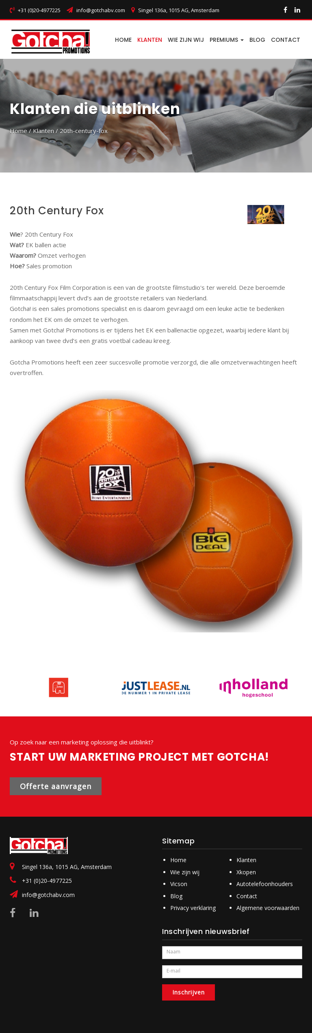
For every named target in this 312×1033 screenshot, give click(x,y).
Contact (246, 896)
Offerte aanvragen (55, 786)
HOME (123, 40)
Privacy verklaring (193, 908)
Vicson (178, 884)
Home (18, 131)
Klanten (149, 40)
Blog (176, 896)
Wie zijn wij (186, 40)
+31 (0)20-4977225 (47, 880)
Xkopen (246, 872)
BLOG (257, 40)
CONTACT (285, 40)
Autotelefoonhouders (264, 884)
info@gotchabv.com (100, 10)
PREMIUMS (227, 40)
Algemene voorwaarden (267, 908)
